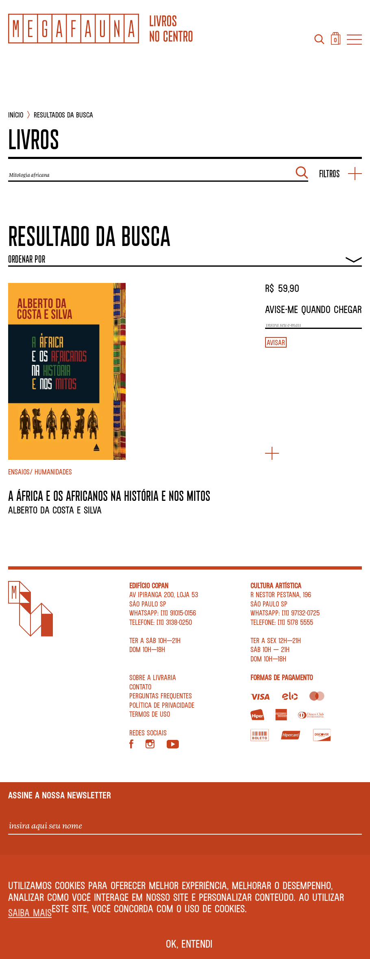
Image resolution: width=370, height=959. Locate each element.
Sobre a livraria (152, 677)
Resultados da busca (63, 114)
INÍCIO (15, 114)
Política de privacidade (161, 704)
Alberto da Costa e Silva (55, 509)
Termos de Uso (149, 713)
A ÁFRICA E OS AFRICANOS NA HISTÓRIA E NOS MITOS (109, 495)
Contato (140, 686)
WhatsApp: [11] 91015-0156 (162, 612)
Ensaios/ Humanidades (40, 471)
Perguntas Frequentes (160, 695)
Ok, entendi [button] (189, 943)
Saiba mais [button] (30, 912)
